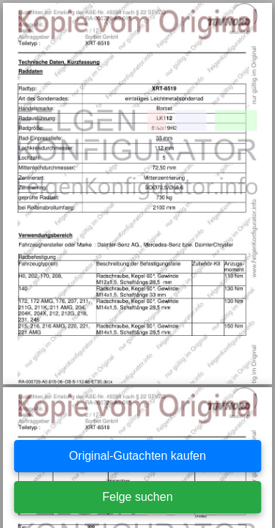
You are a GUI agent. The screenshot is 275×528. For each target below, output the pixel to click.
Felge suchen (137, 497)
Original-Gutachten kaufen (137, 456)
